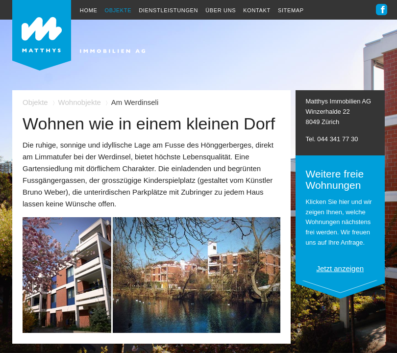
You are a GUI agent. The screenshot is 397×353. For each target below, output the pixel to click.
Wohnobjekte (79, 102)
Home (89, 10)
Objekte (117, 10)
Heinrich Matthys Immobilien (78, 35)
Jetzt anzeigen (340, 268)
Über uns (220, 10)
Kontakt (257, 10)
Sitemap (291, 10)
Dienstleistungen (168, 10)
